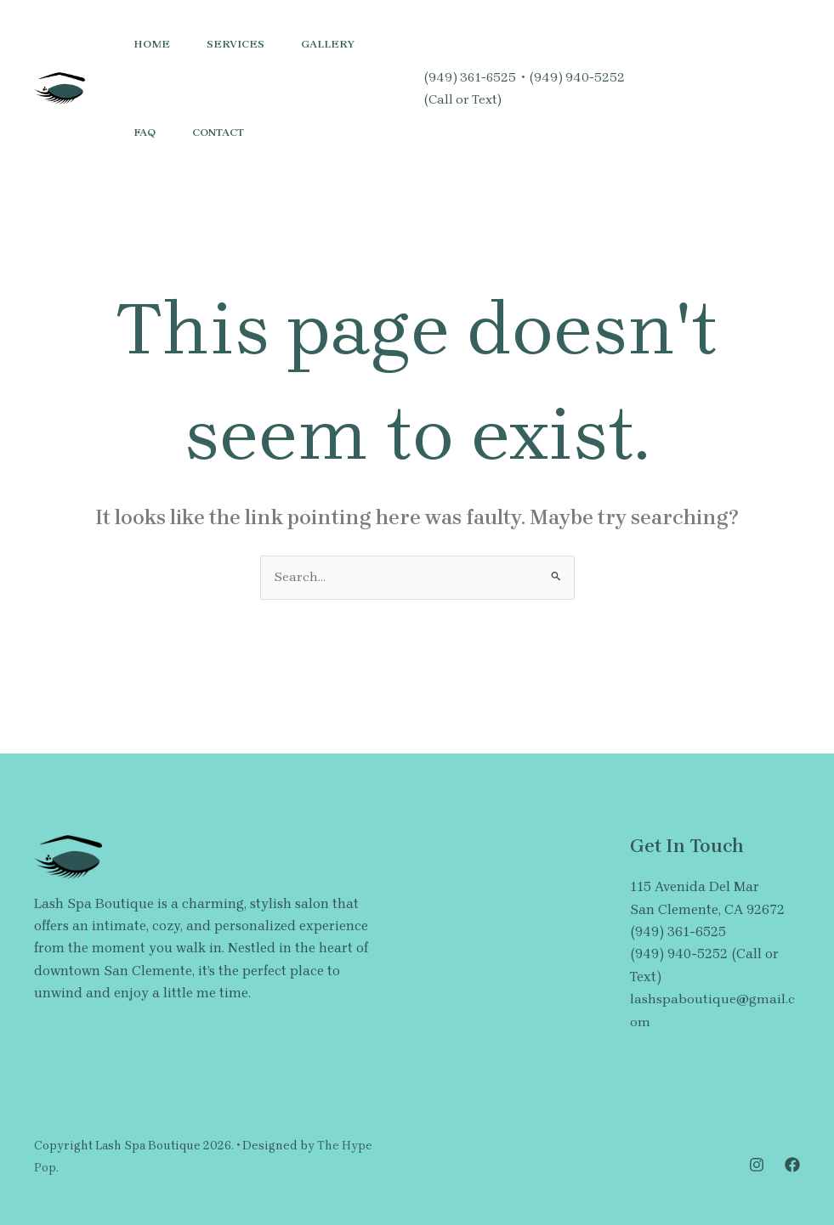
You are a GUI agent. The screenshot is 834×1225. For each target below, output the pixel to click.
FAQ (147, 132)
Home (154, 43)
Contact (225, 132)
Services (242, 43)
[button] (759, 88)
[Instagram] (659, 78)
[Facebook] (669, 100)
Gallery (339, 43)
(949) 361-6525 (473, 77)
